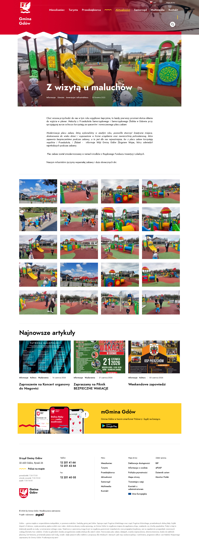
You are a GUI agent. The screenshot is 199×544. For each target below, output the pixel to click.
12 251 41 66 (68, 462)
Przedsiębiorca (108, 472)
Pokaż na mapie (36, 468)
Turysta (104, 467)
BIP (154, 2)
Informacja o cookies (137, 467)
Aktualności (106, 477)
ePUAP (159, 467)
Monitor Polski (162, 477)
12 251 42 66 (68, 466)
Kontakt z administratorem (135, 488)
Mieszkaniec (106, 463)
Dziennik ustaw (162, 472)
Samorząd (105, 481)
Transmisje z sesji (136, 481)
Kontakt (104, 490)
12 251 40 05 (68, 477)
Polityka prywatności (137, 472)
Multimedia (106, 486)
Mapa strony (170, 2)
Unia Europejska (139, 493)
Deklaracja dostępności (139, 463)
